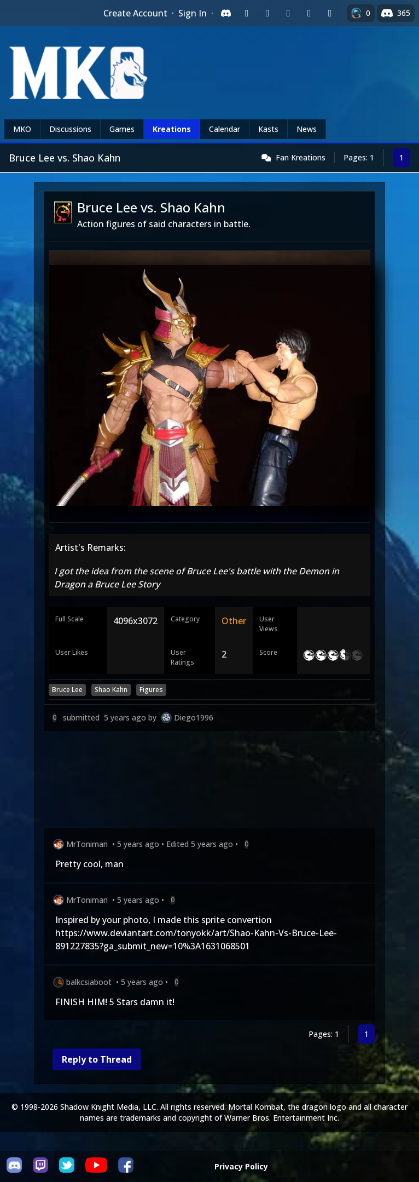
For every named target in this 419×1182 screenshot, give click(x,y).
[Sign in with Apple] (309, 13)
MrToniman (87, 844)
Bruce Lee (67, 689)
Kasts (268, 129)
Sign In (192, 13)
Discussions (70, 129)
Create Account (135, 13)
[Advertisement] (209, 782)
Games (122, 129)
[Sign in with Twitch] (246, 13)
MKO (22, 129)
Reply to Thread (97, 1059)
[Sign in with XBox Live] (330, 13)
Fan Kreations (300, 157)
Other (234, 621)
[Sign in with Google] (267, 13)
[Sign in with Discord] (226, 13)
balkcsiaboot (89, 982)
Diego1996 (193, 717)
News (306, 129)
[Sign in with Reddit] (288, 13)
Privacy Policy (241, 1166)
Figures (151, 689)
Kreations (172, 129)
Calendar (224, 129)
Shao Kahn (111, 689)
